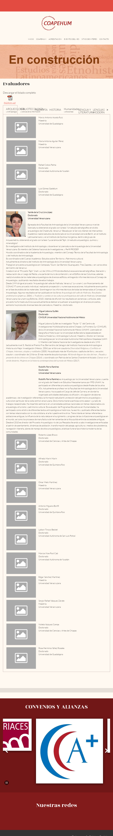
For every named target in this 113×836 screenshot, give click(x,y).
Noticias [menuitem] (93, 830)
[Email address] (99, 5)
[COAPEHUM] (56, 23)
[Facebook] (60, 812)
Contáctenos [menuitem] (106, 830)
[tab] (10, 109)
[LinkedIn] (67, 812)
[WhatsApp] (74, 812)
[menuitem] (31, 41)
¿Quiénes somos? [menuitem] (79, 830)
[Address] (106, 5)
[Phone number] (92, 5)
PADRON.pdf (10, 103)
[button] (6, 744)
